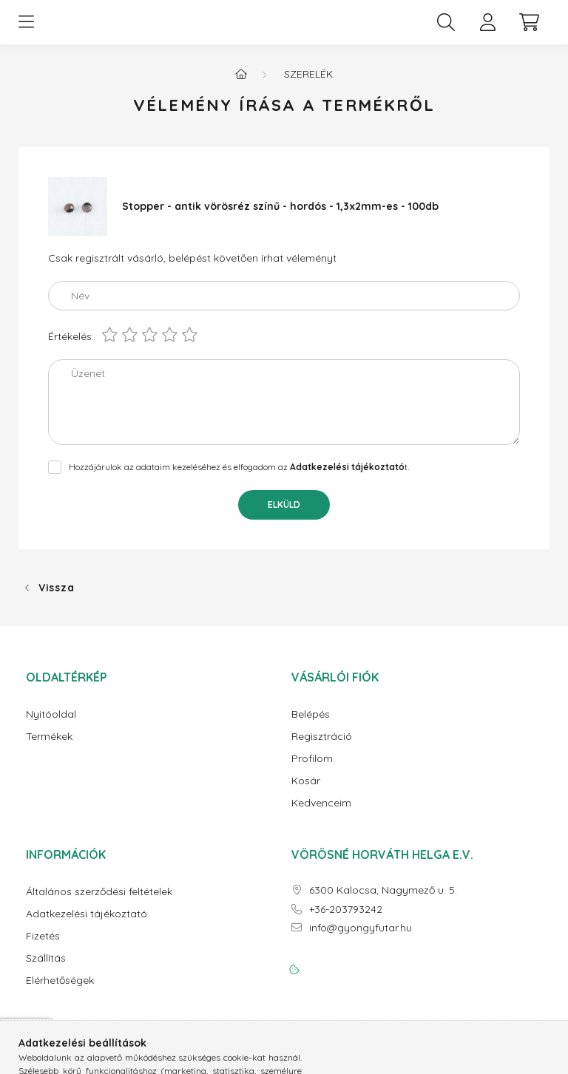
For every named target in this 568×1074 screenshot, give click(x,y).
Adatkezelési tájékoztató (86, 926)
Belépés (310, 726)
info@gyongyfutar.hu (360, 940)
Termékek (49, 748)
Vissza (56, 599)
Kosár (305, 792)
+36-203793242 (345, 921)
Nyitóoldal (51, 726)
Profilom (312, 770)
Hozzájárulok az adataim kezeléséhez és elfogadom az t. (239, 478)
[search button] (446, 28)
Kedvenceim (321, 815)
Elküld (284, 516)
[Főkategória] (241, 85)
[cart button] (529, 28)
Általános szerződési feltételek (99, 903)
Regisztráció (321, 748)
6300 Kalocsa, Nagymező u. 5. (383, 902)
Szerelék (308, 85)
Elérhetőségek (60, 992)
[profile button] (487, 28)
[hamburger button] (26, 28)
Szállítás (46, 970)
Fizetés (43, 948)
